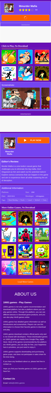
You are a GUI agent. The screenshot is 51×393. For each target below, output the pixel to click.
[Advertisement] (25, 34)
